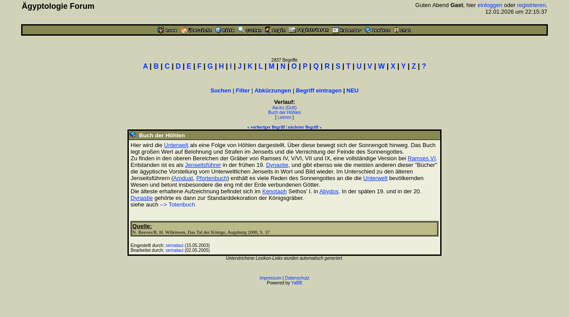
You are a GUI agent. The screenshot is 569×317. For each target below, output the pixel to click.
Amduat (183, 178)
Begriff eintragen (319, 90)
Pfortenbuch (211, 178)
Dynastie (277, 165)
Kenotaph (274, 191)
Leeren (284, 117)
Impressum (270, 278)
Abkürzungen (273, 90)
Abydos (328, 191)
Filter (243, 90)
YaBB (296, 282)
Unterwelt (176, 145)
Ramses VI (422, 158)
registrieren (531, 5)
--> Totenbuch (177, 204)
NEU (353, 90)
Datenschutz (297, 278)
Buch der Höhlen (284, 112)
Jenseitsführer (203, 165)
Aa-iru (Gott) (284, 107)
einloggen (490, 5)
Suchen (220, 90)
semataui (175, 245)
